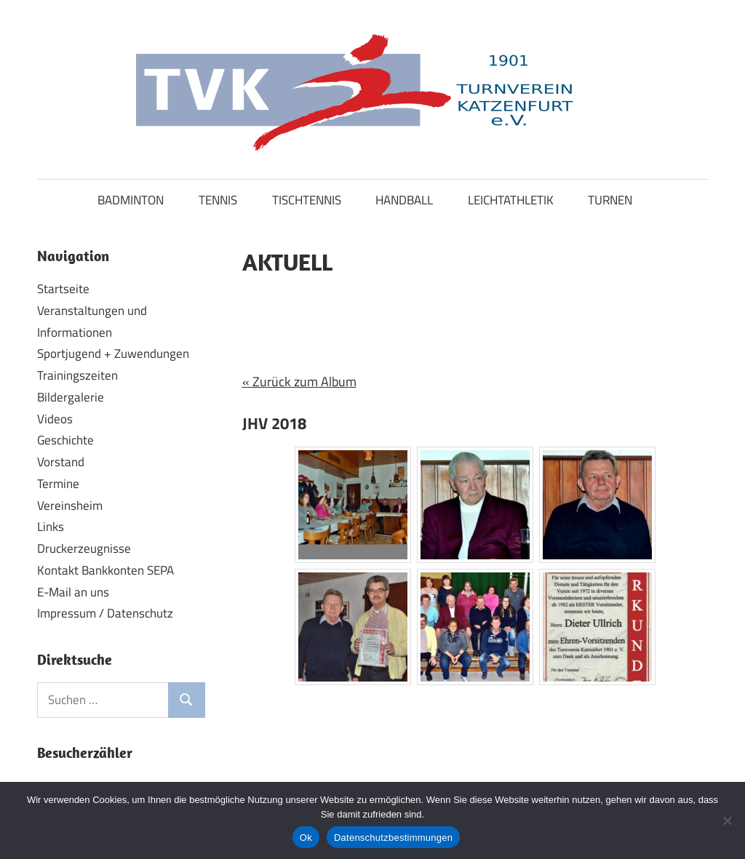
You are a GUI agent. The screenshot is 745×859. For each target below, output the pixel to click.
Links (50, 526)
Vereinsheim (70, 505)
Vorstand (60, 461)
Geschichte (65, 440)
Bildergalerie (70, 397)
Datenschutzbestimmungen (393, 837)
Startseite (63, 288)
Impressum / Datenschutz (105, 613)
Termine (58, 483)
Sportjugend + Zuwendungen (113, 353)
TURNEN (610, 200)
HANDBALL (404, 200)
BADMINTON (130, 200)
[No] (727, 820)
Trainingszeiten (77, 375)
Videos (55, 418)
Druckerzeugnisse (84, 548)
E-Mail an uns (73, 592)
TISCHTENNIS (306, 200)
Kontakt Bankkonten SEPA (105, 570)
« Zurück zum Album (299, 381)
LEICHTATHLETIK (511, 200)
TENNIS (218, 200)
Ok (306, 837)
